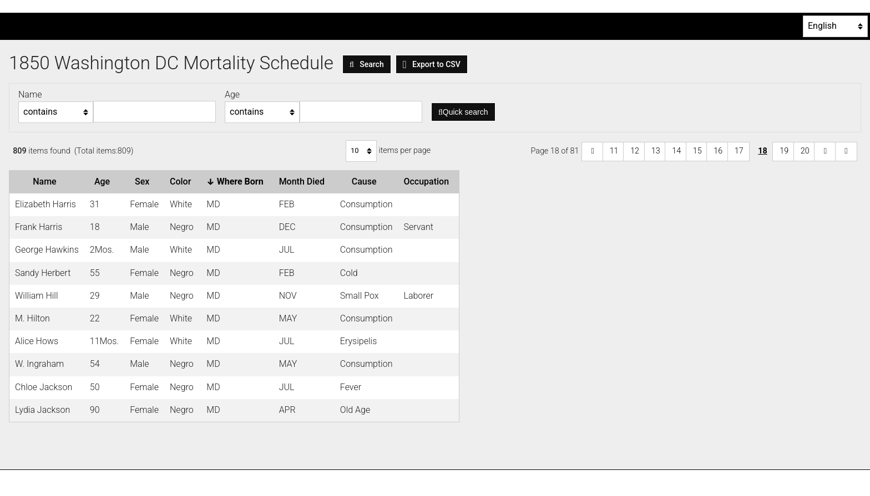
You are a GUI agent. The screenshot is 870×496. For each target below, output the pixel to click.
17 (739, 151)
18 (762, 151)
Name (46, 181)
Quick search (463, 112)
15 (697, 151)
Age (104, 181)
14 (676, 151)
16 (718, 151)
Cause (366, 181)
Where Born (236, 181)
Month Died (304, 181)
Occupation (428, 181)
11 (614, 151)
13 (655, 151)
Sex (144, 181)
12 (634, 151)
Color (182, 181)
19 (784, 151)
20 (805, 151)
